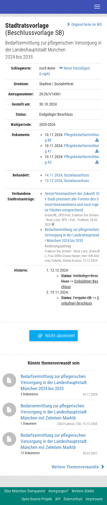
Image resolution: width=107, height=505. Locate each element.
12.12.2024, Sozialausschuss (67, 180)
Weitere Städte (83, 491)
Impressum (94, 499)
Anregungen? (58, 491)
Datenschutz (73, 499)
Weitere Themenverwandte (78, 467)
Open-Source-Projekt (36, 499)
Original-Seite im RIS (84, 24)
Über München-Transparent (24, 491)
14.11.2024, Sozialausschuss (67, 175)
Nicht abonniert (56, 334)
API (58, 499)
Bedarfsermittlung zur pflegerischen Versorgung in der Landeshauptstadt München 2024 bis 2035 (72, 235)
